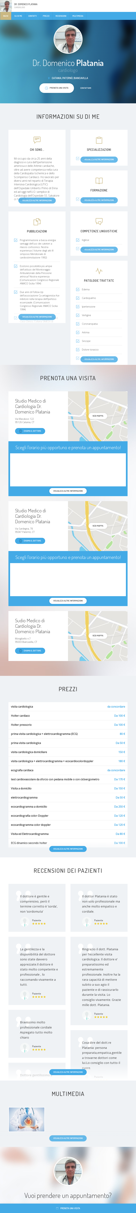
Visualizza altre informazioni (68, 848)
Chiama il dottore (30, 431)
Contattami (85, 88)
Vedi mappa (97, 415)
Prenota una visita (68, 1208)
